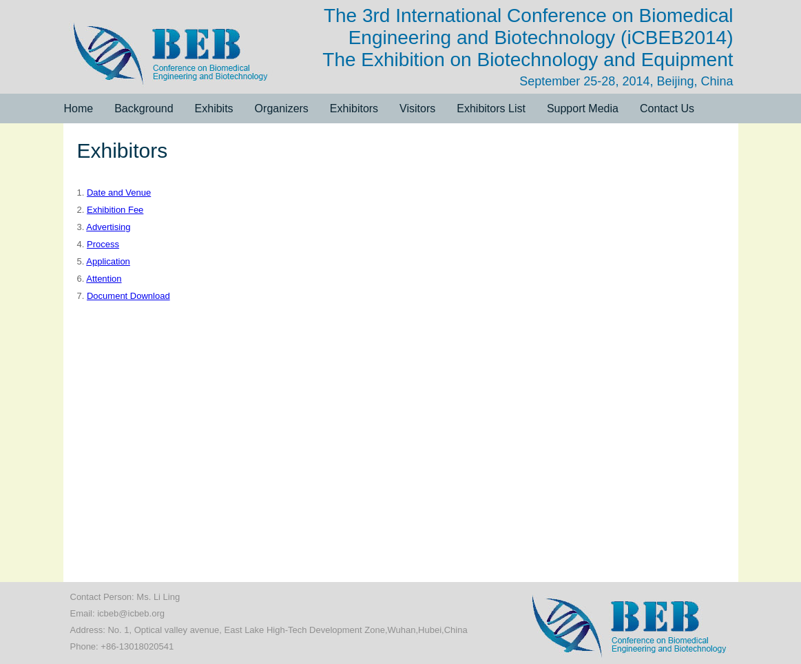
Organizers (282, 108)
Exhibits (214, 108)
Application (108, 261)
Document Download (128, 296)
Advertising (108, 227)
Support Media (582, 108)
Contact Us (667, 108)
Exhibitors (354, 108)
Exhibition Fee (115, 210)
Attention (103, 278)
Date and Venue (119, 192)
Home (79, 108)
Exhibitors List (491, 108)
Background (143, 108)
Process (103, 244)
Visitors (417, 108)
